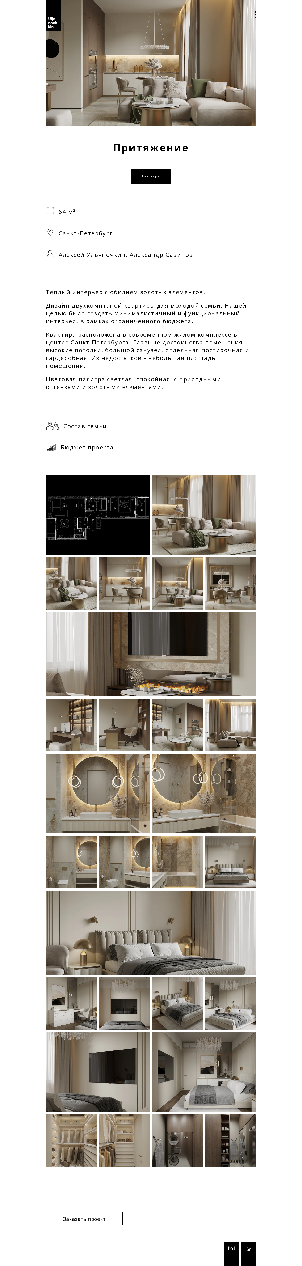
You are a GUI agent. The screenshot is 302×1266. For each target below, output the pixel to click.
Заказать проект (84, 1218)
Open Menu (251, 15)
